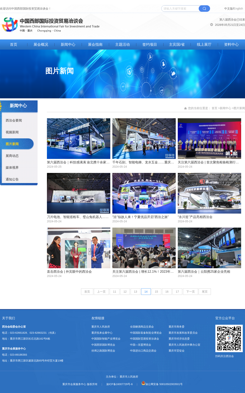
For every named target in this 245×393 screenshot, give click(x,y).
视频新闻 (12, 132)
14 (146, 291)
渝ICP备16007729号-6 (119, 384)
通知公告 (12, 179)
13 (135, 291)
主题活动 (122, 44)
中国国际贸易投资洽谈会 (144, 338)
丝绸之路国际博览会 (103, 350)
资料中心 (231, 44)
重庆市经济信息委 (179, 338)
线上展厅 (204, 44)
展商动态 (12, 155)
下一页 (190, 291)
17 (177, 291)
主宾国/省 (177, 44)
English (238, 8)
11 (114, 291)
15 (156, 291)
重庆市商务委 (176, 326)
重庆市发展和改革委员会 (183, 332)
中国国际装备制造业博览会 (146, 332)
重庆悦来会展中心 (102, 332)
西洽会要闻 (14, 120)
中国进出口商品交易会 (143, 350)
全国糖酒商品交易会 (142, 326)
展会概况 (41, 44)
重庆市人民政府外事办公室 (184, 344)
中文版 (228, 8)
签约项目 (149, 44)
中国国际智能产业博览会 (105, 338)
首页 (13, 44)
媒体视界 (12, 167)
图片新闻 (12, 144)
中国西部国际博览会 (103, 344)
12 (125, 291)
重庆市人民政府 (100, 326)
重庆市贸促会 (176, 350)
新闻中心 (68, 44)
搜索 (204, 8)
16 (167, 291)
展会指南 (95, 44)
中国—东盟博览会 (140, 344)
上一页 (101, 291)
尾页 (205, 291)
